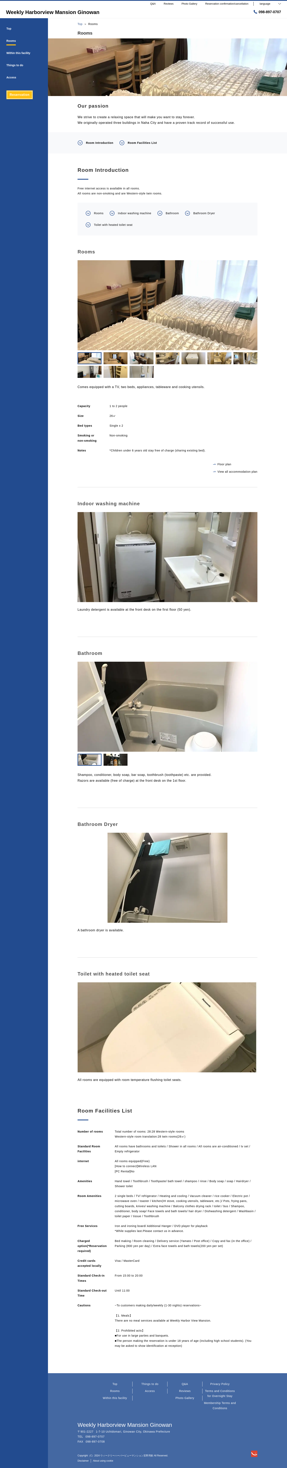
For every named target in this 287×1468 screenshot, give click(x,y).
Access (150, 1391)
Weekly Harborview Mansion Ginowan (125, 1425)
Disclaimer (83, 1460)
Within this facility (115, 1398)
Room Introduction (95, 142)
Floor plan (222, 464)
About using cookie (103, 1460)
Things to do (149, 1384)
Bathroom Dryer (200, 213)
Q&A (185, 1384)
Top (115, 1384)
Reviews (185, 1391)
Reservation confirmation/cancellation (226, 3)
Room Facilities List (138, 142)
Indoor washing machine (130, 213)
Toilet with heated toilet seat (109, 224)
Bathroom (168, 213)
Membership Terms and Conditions (220, 1405)
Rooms (95, 213)
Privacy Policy (220, 1384)
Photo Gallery (184, 1398)
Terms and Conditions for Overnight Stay (220, 1393)
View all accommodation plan (235, 471)
